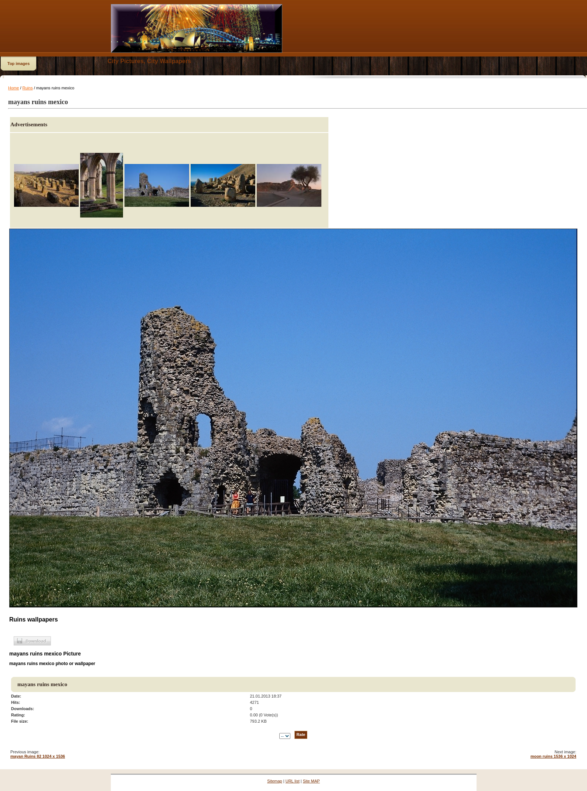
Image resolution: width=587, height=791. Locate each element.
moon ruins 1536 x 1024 (553, 756)
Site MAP (311, 781)
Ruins (28, 88)
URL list (293, 781)
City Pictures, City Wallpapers (149, 61)
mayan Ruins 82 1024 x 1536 (37, 756)
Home (13, 88)
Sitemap (274, 781)
